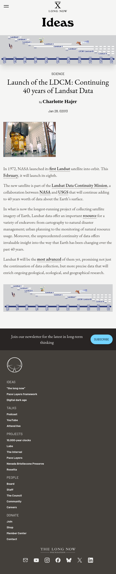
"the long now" (16, 388)
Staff (10, 489)
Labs (10, 446)
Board (10, 483)
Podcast (12, 414)
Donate (13, 515)
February (10, 175)
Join (9, 521)
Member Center (16, 533)
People (13, 477)
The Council (14, 495)
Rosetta (12, 469)
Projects (15, 434)
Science (57, 74)
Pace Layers (14, 457)
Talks (11, 408)
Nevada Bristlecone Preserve (25, 463)
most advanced (49, 259)
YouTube (12, 420)
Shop (10, 527)
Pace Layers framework (22, 394)
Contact (12, 539)
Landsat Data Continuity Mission (79, 185)
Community (14, 501)
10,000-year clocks (19, 440)
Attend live (14, 426)
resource (90, 215)
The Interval (14, 452)
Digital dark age (17, 400)
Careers (12, 507)
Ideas (11, 382)
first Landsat (59, 168)
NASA (44, 192)
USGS (63, 192)
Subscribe (101, 339)
